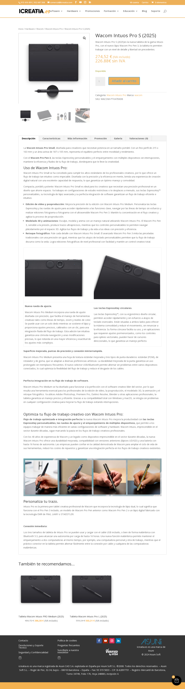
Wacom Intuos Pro (54, 28)
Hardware (72, 11)
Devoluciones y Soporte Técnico (30, 646)
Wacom (40, 28)
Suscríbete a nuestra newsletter (68, 651)
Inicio (38, 11)
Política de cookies (67, 640)
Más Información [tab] (77, 138)
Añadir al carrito (124, 81)
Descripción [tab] (28, 138)
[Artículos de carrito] (20, 658)
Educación (129, 11)
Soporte (155, 11)
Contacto (23, 640)
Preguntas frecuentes (68, 645)
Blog (144, 11)
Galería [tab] (118, 138)
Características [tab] (51, 138)
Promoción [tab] (100, 138)
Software (54, 11)
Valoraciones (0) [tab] (138, 138)
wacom (138, 95)
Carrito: (145, 3)
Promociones (92, 11)
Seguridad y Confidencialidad (33, 652)
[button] (84, 38)
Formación (110, 11)
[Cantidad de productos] (100, 81)
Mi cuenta (134, 3)
